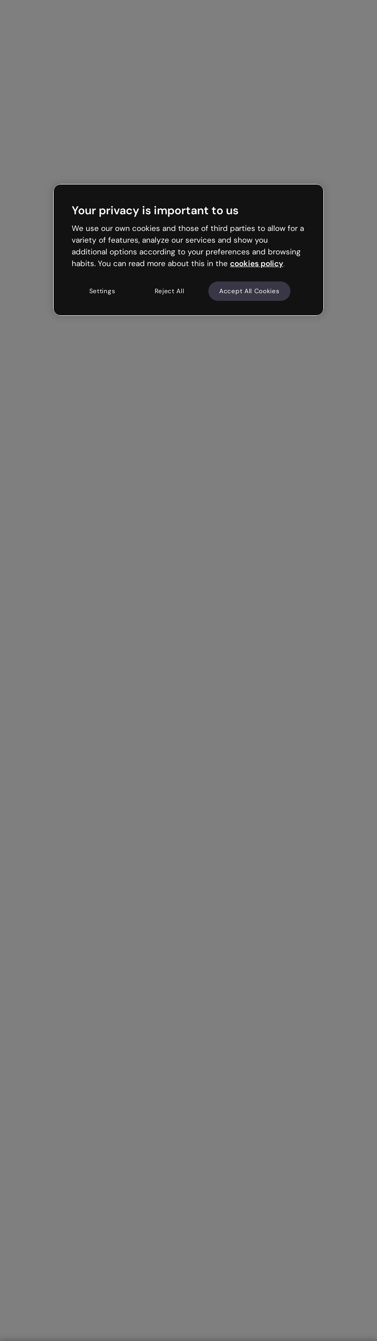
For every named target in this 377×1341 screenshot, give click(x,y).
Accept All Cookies (249, 291)
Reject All (169, 291)
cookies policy (256, 263)
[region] (188, 250)
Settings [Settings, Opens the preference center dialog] (102, 291)
